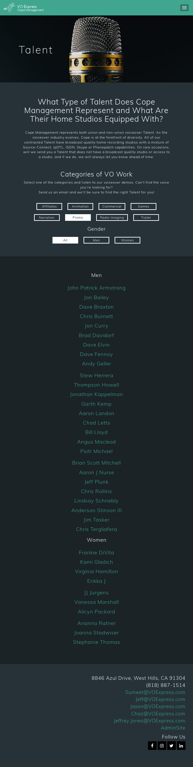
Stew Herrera (96, 375)
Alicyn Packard (96, 611)
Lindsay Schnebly (96, 500)
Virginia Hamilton (96, 571)
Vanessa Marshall (96, 602)
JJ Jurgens (96, 592)
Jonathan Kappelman (96, 394)
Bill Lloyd (96, 432)
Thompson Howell (96, 384)
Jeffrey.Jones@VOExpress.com (150, 721)
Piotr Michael (96, 451)
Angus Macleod (96, 441)
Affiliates (49, 206)
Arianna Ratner (96, 623)
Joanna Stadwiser (96, 632)
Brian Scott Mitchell (96, 462)
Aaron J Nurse (96, 472)
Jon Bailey (96, 297)
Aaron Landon (96, 413)
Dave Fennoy (96, 354)
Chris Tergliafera (96, 529)
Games (143, 206)
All (65, 240)
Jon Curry (96, 325)
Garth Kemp (96, 404)
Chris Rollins (96, 491)
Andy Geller (96, 363)
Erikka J (96, 581)
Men (96, 240)
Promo (78, 217)
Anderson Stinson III (96, 510)
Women (127, 240)
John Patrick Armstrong (96, 287)
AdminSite (173, 728)
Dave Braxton (96, 307)
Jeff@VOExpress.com (161, 699)
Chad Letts (96, 422)
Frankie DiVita (96, 552)
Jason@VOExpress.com (158, 706)
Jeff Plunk (96, 481)
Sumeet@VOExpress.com (155, 692)
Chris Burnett (96, 316)
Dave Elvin (96, 344)
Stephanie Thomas (96, 642)
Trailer (146, 217)
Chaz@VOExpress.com (158, 713)
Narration (47, 217)
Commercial (111, 206)
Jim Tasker (96, 519)
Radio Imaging (112, 217)
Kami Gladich (96, 562)
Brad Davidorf (96, 335)
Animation (80, 206)
